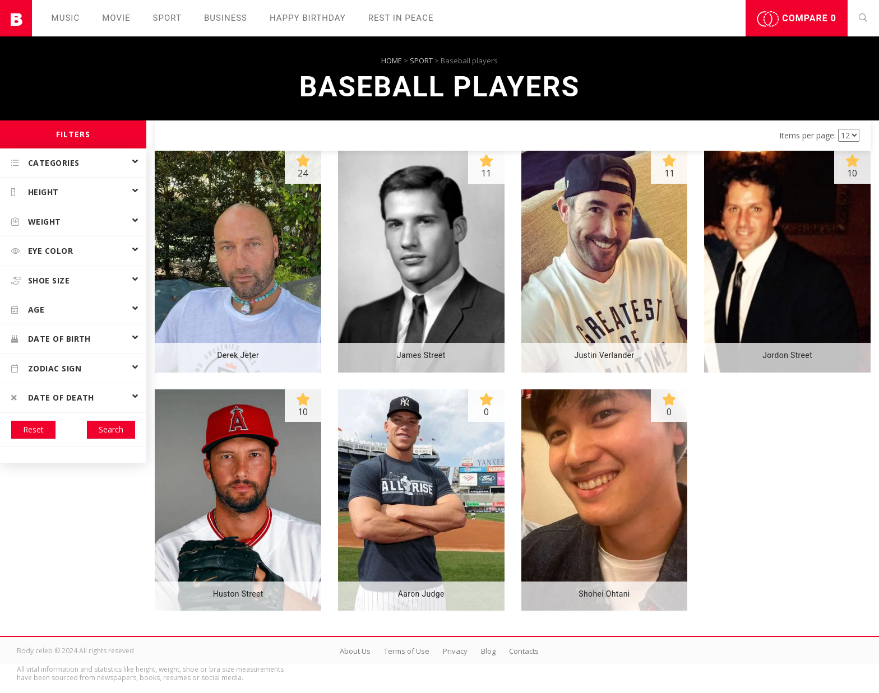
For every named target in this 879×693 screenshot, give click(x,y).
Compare (796, 19)
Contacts (524, 651)
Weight (36, 221)
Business (225, 18)
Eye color (42, 250)
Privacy (455, 651)
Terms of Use (406, 651)
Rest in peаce (401, 18)
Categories (45, 162)
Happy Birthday (308, 18)
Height (35, 192)
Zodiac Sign (46, 368)
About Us (355, 651)
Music (66, 18)
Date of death (52, 397)
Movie (116, 18)
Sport (167, 18)
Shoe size (40, 280)
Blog (488, 651)
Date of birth (51, 338)
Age (27, 309)
